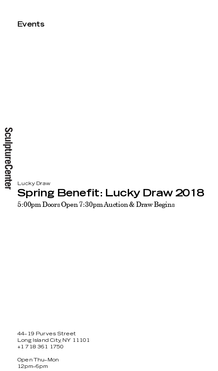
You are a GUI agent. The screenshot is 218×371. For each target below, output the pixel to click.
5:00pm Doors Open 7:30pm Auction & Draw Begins (96, 204)
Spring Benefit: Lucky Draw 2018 (110, 193)
